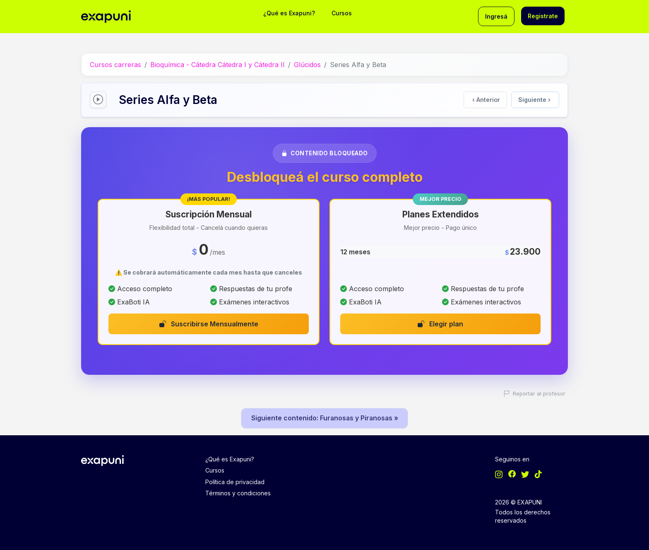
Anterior (486, 99)
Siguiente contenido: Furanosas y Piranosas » (324, 417)
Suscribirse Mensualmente (208, 323)
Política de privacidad (234, 481)
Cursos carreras (115, 64)
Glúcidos (307, 64)
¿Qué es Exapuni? (289, 13)
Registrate (543, 15)
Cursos (342, 13)
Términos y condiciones (238, 492)
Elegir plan (440, 323)
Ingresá (496, 16)
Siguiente (534, 99)
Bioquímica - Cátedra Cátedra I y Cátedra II (217, 64)
